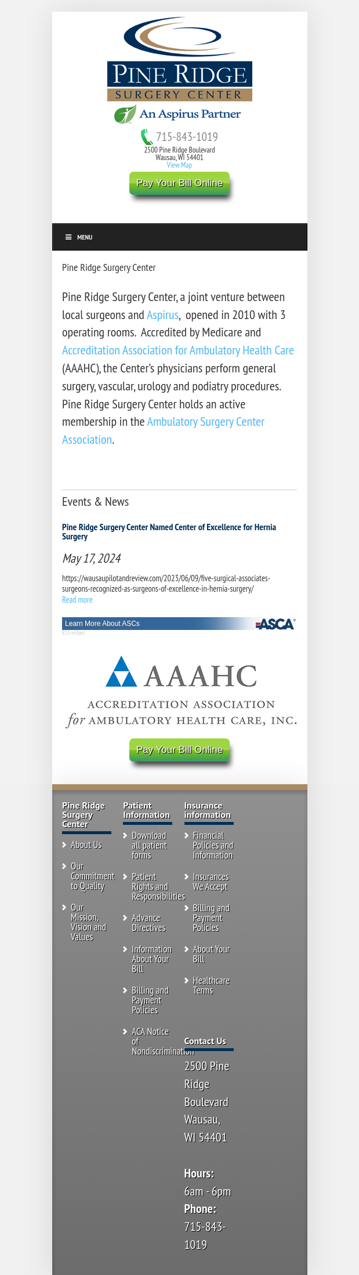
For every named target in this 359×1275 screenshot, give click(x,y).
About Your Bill (211, 954)
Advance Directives (148, 922)
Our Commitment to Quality (92, 876)
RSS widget (73, 632)
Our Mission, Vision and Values (88, 922)
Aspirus (163, 314)
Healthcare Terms (211, 985)
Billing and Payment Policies (150, 1000)
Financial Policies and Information (213, 845)
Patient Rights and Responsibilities (158, 886)
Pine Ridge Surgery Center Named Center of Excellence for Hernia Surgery (169, 531)
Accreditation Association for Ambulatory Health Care (178, 350)
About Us (86, 844)
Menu (78, 237)
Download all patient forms (149, 845)
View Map (179, 165)
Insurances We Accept (211, 881)
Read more (77, 599)
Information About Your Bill (152, 959)
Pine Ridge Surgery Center (108, 267)
